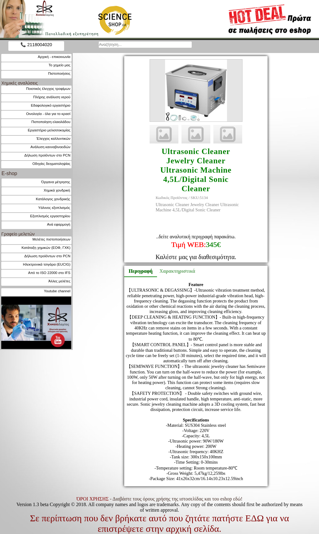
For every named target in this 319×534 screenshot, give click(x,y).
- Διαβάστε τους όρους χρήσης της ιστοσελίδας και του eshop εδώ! (159, 498)
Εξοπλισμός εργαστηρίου (50, 216)
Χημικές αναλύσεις (19, 83)
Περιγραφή (140, 271)
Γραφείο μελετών (18, 234)
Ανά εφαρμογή (58, 224)
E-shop (9, 173)
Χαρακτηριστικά (175, 271)
